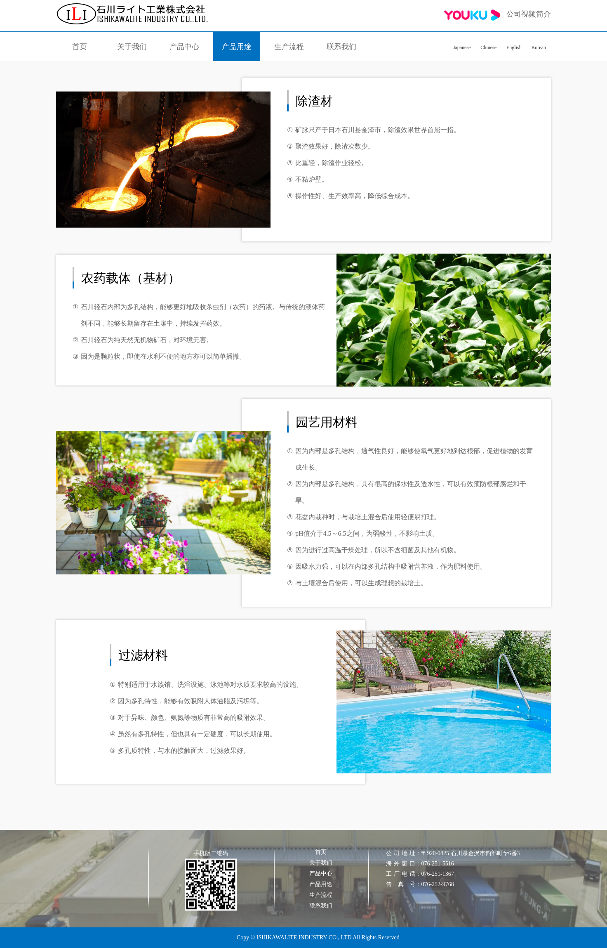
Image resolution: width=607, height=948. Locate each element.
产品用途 (237, 47)
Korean (539, 47)
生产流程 (289, 47)
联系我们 (341, 47)
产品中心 (184, 47)
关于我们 (132, 47)
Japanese (462, 47)
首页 (79, 47)
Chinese (488, 47)
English (514, 47)
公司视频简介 (497, 15)
